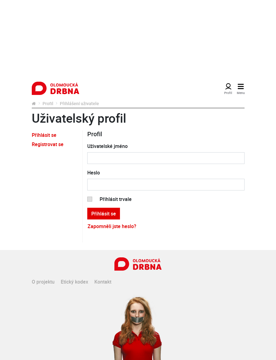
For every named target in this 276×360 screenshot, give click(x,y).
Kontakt (102, 281)
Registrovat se (48, 144)
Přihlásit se (44, 135)
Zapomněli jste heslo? (112, 226)
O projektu (43, 281)
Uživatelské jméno (107, 146)
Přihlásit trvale (116, 199)
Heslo (93, 172)
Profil (48, 103)
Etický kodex (74, 281)
